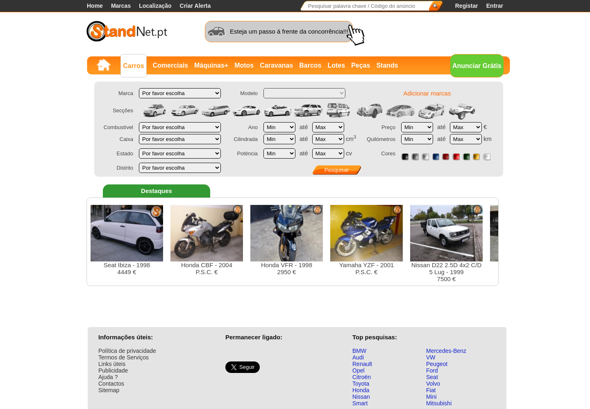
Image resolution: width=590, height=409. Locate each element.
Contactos (111, 383)
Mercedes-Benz (446, 351)
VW (431, 357)
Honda (360, 390)
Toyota (360, 383)
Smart (360, 403)
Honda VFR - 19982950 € (286, 240)
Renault (362, 364)
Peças (360, 65)
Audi (358, 357)
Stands (387, 65)
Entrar (494, 5)
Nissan (361, 396)
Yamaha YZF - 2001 (366, 240)
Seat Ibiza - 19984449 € (127, 240)
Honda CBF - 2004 (206, 240)
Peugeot (436, 364)
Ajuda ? (108, 377)
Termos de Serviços (123, 357)
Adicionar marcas (427, 93)
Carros (133, 65)
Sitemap (108, 390)
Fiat (431, 390)
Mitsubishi (439, 403)
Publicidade (113, 370)
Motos (244, 65)
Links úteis (111, 364)
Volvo (433, 383)
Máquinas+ (211, 65)
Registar (466, 5)
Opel (358, 370)
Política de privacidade (127, 351)
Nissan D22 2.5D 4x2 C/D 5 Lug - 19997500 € (446, 243)
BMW (359, 351)
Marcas (121, 5)
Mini (431, 396)
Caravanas (276, 65)
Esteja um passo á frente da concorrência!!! (289, 31)
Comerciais (170, 65)
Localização (155, 5)
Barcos (310, 65)
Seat (432, 377)
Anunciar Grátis (477, 65)
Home (95, 5)
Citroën (361, 377)
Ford (432, 370)
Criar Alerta (195, 5)
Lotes (336, 65)
